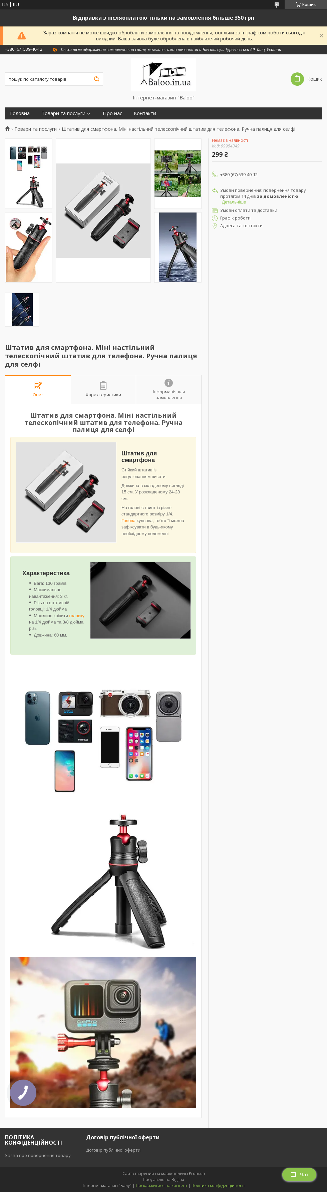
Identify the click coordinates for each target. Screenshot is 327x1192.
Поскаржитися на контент (161, 1185)
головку (76, 615)
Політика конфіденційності (218, 1185)
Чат (299, 1175)
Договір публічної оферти (113, 1150)
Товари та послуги (63, 113)
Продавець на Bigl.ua (163, 1179)
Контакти (145, 113)
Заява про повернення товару (38, 1155)
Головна (20, 113)
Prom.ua (197, 1173)
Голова (128, 520)
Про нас (112, 113)
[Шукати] (96, 79)
